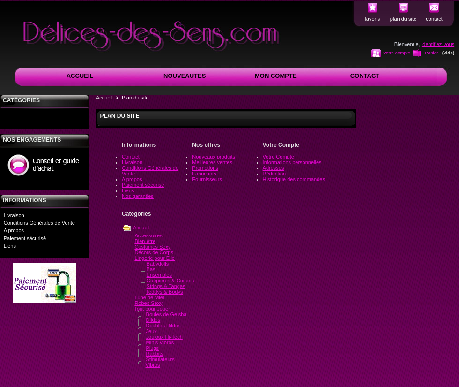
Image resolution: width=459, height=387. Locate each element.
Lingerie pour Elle (154, 258)
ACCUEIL (80, 75)
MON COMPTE (276, 75)
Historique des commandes (294, 179)
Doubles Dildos (163, 325)
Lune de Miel (149, 297)
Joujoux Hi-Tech (164, 337)
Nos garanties (138, 196)
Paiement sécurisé (25, 238)
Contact (131, 156)
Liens (10, 246)
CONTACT (365, 75)
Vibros (153, 365)
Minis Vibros (160, 342)
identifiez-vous (438, 44)
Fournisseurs (207, 179)
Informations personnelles (292, 162)
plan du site (403, 19)
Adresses (273, 168)
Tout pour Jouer (152, 308)
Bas (151, 269)
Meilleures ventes (212, 162)
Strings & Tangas (166, 286)
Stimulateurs (160, 359)
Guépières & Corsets (170, 280)
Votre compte (396, 52)
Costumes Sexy (152, 247)
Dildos (153, 320)
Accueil (104, 97)
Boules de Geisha (166, 314)
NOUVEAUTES (184, 75)
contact (434, 19)
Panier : (433, 52)
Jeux (151, 331)
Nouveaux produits (213, 156)
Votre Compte (278, 156)
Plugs (152, 348)
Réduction (274, 173)
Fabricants (204, 173)
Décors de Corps (153, 252)
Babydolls (158, 263)
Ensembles (159, 275)
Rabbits (154, 354)
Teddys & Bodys (164, 292)
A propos (14, 230)
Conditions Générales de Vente (39, 223)
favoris (372, 19)
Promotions (205, 168)
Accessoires (148, 235)
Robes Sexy (148, 303)
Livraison (14, 215)
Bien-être (144, 241)
